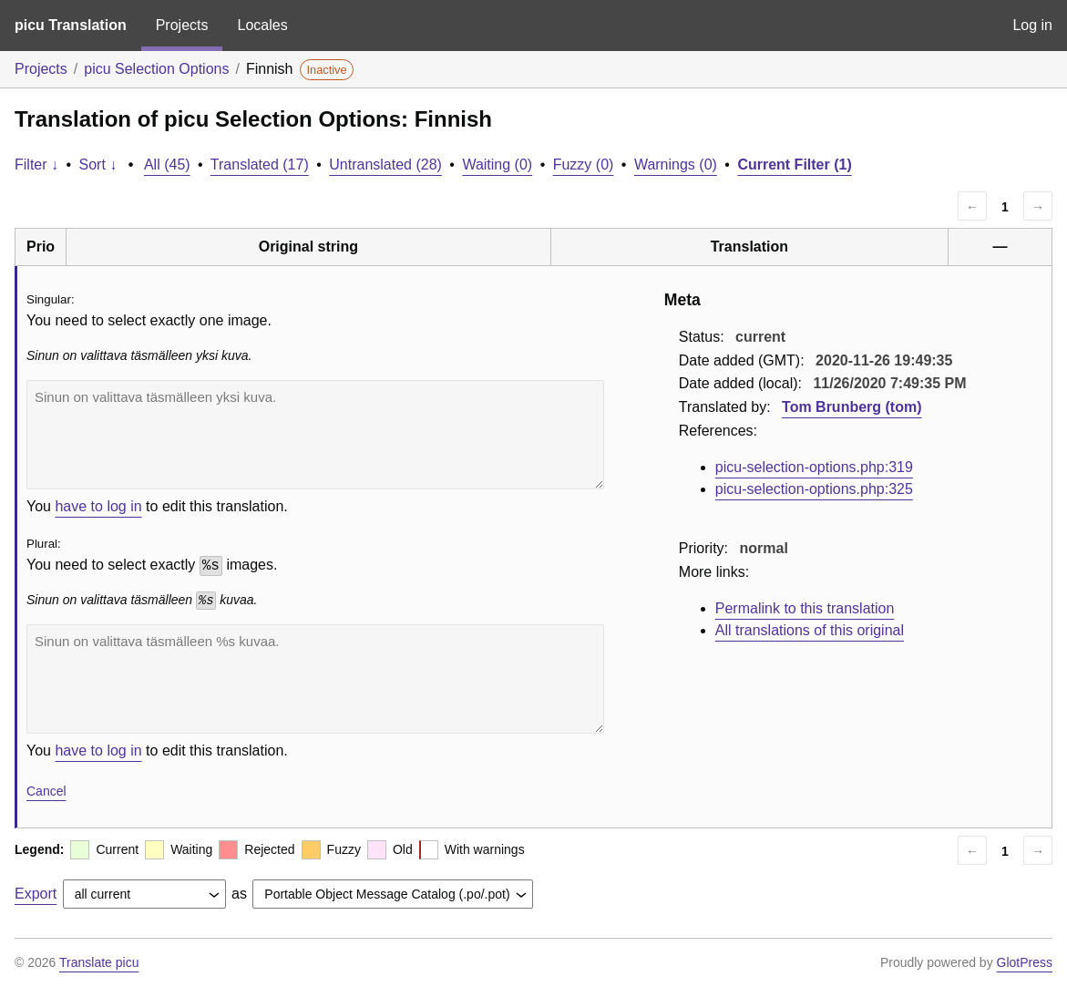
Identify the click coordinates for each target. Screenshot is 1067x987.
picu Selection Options (156, 69)
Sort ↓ (98, 164)
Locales (262, 25)
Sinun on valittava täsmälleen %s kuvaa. (315, 679)
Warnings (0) (675, 164)
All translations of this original (809, 630)
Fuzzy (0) (583, 164)
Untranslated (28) (385, 164)
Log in (1032, 25)
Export (35, 893)
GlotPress (1024, 962)
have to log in (98, 506)
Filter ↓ (36, 164)
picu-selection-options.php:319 (814, 467)
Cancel (46, 791)
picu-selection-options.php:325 (814, 489)
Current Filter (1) (794, 164)
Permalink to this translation (805, 608)
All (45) (167, 164)
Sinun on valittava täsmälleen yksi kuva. (315, 434)
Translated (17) (259, 164)
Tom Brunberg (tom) (851, 407)
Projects (182, 25)
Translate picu (99, 962)
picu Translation (71, 25)
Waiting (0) (497, 164)
